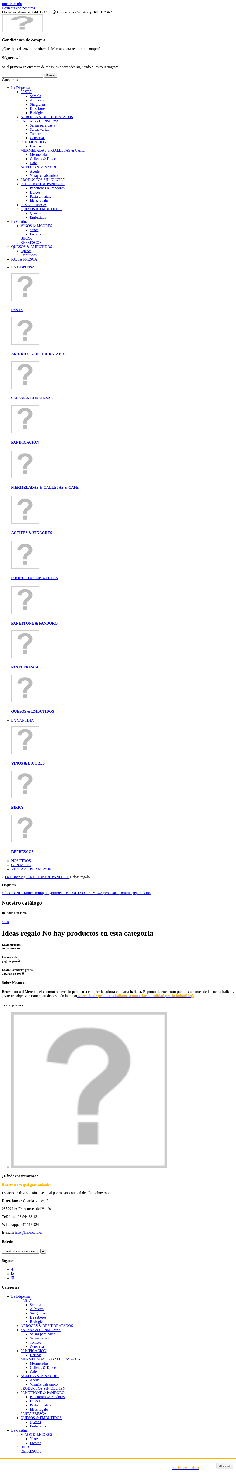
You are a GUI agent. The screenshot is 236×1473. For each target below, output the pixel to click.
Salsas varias (39, 129)
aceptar (225, 1465)
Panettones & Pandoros (47, 188)
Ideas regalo (39, 201)
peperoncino (141, 893)
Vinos (34, 230)
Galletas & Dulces (43, 159)
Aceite (35, 171)
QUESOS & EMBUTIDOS (41, 209)
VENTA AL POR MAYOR (31, 869)
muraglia (42, 893)
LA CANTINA (22, 720)
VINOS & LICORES (36, 226)
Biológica (37, 113)
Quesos (35, 213)
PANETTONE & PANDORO (43, 184)
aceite (67, 893)
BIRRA (26, 238)
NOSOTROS (21, 861)
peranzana (111, 893)
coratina (125, 893)
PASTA (26, 92)
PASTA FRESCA (34, 205)
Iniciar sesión (12, 4)
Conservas (37, 138)
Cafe (33, 163)
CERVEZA (94, 893)
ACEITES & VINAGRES (40, 167)
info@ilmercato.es (28, 1232)
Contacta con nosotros (18, 8)
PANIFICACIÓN (33, 142)
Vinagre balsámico (44, 175)
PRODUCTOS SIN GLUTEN (43, 180)
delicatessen (11, 893)
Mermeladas (39, 155)
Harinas (35, 146)
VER (5, 922)
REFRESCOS (31, 242)
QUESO (79, 893)
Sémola (35, 96)
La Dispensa (20, 88)
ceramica (28, 893)
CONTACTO (21, 865)
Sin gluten (37, 104)
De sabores (38, 108)
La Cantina (19, 222)
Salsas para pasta (42, 125)
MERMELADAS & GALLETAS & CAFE (53, 150)
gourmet (56, 893)
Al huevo (37, 100)
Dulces (35, 192)
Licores (35, 234)
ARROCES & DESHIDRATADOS (47, 117)
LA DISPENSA (23, 267)
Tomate (35, 134)
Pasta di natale (40, 196)
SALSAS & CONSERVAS (41, 121)
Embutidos (38, 217)
